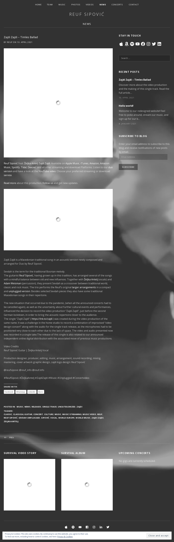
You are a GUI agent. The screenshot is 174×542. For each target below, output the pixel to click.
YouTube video (47, 171)
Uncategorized (66, 406)
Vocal (53, 417)
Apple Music (72, 163)
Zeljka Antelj (11, 421)
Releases (36, 406)
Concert (38, 414)
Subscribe (128, 167)
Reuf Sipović (87, 14)
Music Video (89, 414)
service (8, 175)
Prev (11, 437)
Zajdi (79, 406)
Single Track (49, 406)
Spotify (16, 167)
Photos (75, 4)
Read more (10, 183)
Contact (134, 4)
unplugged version (19, 291)
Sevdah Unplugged (29, 417)
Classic (8, 414)
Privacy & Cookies (65, 536)
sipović (45, 417)
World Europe (66, 417)
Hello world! (126, 105)
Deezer (32, 167)
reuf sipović (10, 417)
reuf (99, 414)
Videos (90, 4)
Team (50, 4)
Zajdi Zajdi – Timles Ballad (135, 79)
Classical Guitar (22, 414)
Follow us (48, 183)
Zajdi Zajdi (44, 163)
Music (62, 4)
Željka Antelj (31, 163)
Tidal (23, 167)
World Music (83, 417)
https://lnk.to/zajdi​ (42, 318)
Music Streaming (72, 414)
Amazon (94, 163)
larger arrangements (84, 287)
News (103, 4)
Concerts (117, 4)
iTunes (84, 163)
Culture (48, 414)
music (58, 414)
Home (38, 4)
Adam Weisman (12, 283)
